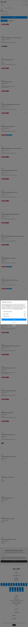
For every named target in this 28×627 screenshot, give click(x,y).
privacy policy (9, 305)
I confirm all (14, 319)
